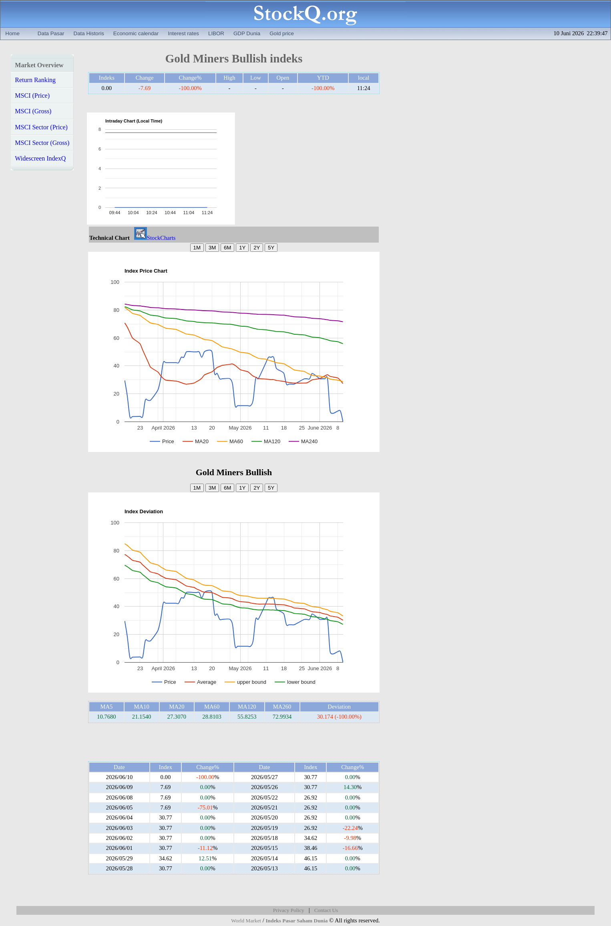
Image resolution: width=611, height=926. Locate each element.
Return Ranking (35, 79)
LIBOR (216, 33)
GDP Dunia (246, 33)
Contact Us (326, 910)
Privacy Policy (288, 910)
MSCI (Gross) (33, 111)
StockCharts (155, 238)
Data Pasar (51, 33)
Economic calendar (136, 33)
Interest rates (183, 33)
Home (12, 33)
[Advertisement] (313, 168)
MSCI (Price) (32, 95)
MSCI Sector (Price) (41, 127)
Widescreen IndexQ (40, 158)
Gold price (281, 33)
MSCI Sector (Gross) (42, 142)
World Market (246, 921)
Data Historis (89, 33)
